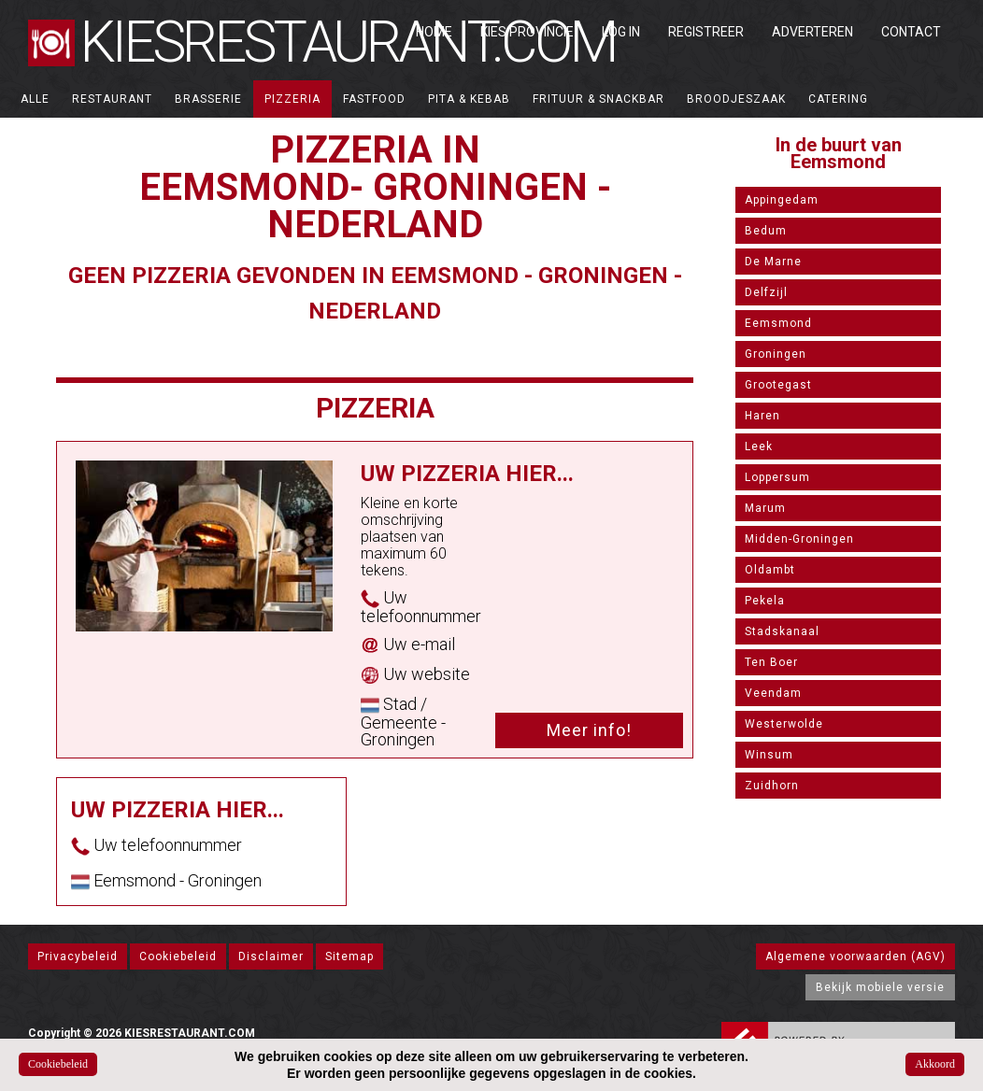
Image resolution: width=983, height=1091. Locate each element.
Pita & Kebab (469, 99)
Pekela (765, 600)
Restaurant (112, 99)
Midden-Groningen (799, 539)
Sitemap (349, 956)
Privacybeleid (77, 956)
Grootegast (778, 384)
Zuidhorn (772, 785)
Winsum (769, 754)
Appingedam (782, 199)
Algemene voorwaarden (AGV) (855, 956)
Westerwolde (784, 723)
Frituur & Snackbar (598, 99)
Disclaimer (271, 956)
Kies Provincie (527, 31)
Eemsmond (778, 323)
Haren (762, 415)
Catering (838, 99)
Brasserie (208, 99)
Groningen (775, 354)
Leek (759, 446)
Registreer (706, 31)
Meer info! (589, 730)
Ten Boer (771, 662)
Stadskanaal (782, 631)
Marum (765, 508)
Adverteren (812, 31)
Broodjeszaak (736, 99)
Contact (911, 31)
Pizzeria (292, 99)
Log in (621, 31)
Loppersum (777, 477)
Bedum (766, 230)
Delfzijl (766, 292)
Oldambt (770, 569)
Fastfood (374, 99)
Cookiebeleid (178, 956)
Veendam (773, 693)
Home (434, 31)
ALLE (35, 99)
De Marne (773, 261)
